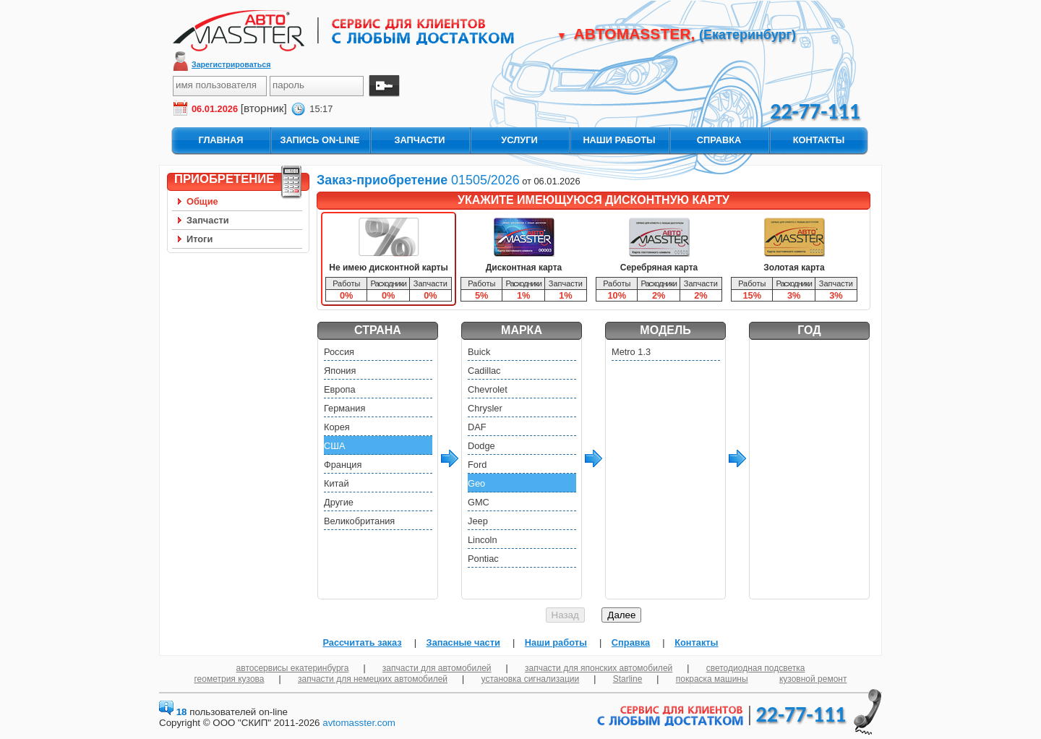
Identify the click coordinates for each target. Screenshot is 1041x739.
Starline (628, 679)
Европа (340, 389)
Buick (479, 351)
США (335, 445)
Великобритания (359, 521)
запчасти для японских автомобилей (598, 668)
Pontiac (483, 558)
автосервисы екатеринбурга (292, 668)
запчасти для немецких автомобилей (372, 679)
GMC (478, 502)
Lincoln (482, 539)
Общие (202, 201)
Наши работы (556, 642)
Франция (342, 464)
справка (719, 139)
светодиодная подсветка (755, 668)
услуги (519, 139)
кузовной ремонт (813, 679)
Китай (336, 483)
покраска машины (712, 679)
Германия (344, 408)
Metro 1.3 (631, 351)
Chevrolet (487, 389)
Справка (631, 642)
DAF (477, 427)
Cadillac (484, 370)
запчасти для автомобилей (437, 668)
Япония (340, 370)
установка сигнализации (530, 679)
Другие (339, 502)
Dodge (481, 445)
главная (220, 139)
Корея (337, 427)
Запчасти (208, 220)
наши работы (619, 139)
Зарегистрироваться (231, 64)
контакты (819, 139)
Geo (476, 483)
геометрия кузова (229, 679)
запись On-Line (319, 139)
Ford (477, 464)
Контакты (696, 642)
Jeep (478, 521)
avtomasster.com (358, 722)
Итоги (200, 239)
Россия (339, 351)
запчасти (419, 139)
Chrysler (485, 408)
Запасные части (463, 642)
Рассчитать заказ (361, 642)
